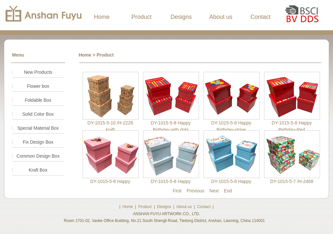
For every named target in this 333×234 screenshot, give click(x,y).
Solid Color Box (38, 114)
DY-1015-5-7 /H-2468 (291, 181)
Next (214, 190)
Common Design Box (38, 156)
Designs (181, 17)
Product (141, 17)
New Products (38, 72)
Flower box (38, 86)
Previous (195, 190)
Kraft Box (38, 170)
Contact (260, 17)
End (228, 190)
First (177, 190)
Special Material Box (38, 128)
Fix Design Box (38, 142)
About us (220, 17)
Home (102, 17)
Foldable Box (38, 100)
